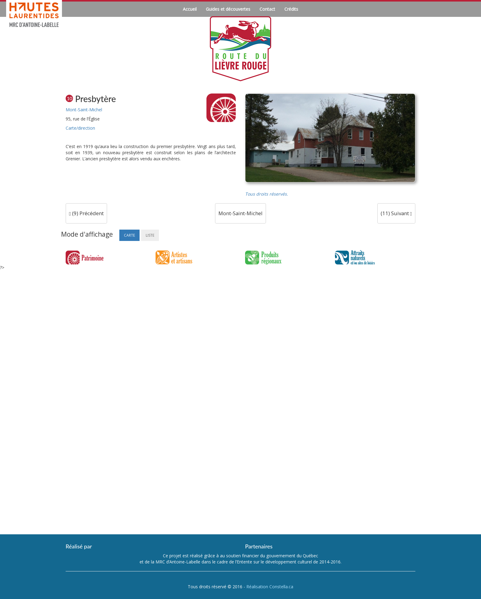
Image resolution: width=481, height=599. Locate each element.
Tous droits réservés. (266, 194)
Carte (129, 235)
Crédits (291, 9)
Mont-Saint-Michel (84, 110)
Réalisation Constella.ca (269, 586)
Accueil (190, 9)
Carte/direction (80, 128)
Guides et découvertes (228, 9)
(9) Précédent (86, 213)
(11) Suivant (396, 213)
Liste (150, 235)
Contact (267, 9)
